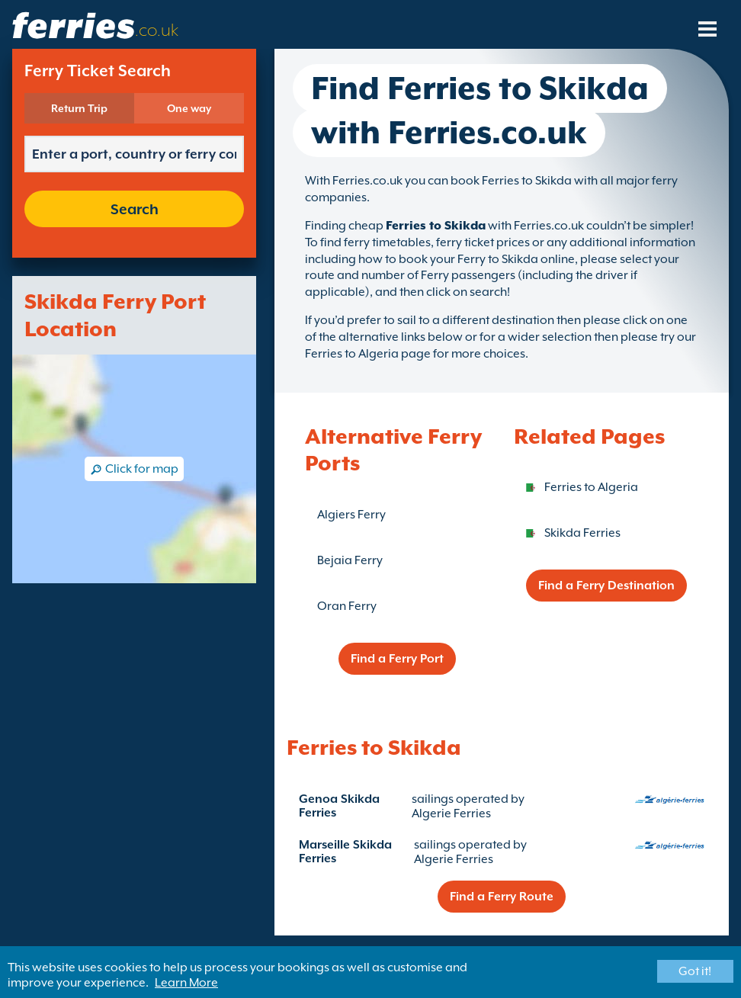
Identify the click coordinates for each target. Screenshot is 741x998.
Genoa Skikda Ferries (339, 806)
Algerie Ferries (451, 813)
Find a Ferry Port (397, 659)
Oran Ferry (347, 606)
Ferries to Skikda (436, 226)
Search (135, 209)
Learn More (186, 983)
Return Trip (79, 108)
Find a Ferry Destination (606, 585)
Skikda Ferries (582, 533)
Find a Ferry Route (501, 896)
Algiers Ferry (351, 514)
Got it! (694, 971)
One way (189, 108)
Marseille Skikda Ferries (345, 851)
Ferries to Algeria (591, 487)
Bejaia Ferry (350, 560)
